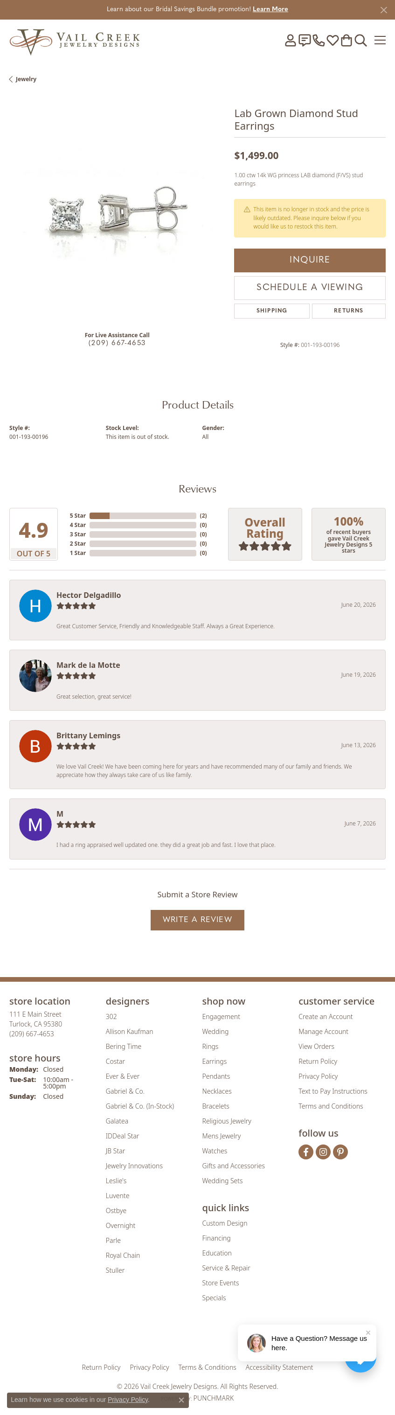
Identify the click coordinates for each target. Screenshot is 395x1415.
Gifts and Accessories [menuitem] (233, 1165)
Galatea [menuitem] (117, 1121)
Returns (348, 311)
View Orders (316, 1046)
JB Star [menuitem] (115, 1150)
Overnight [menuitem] (121, 1225)
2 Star (78, 544)
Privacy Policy (318, 1076)
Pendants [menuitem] (216, 1076)
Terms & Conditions (207, 1367)
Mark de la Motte (88, 665)
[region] (117, 215)
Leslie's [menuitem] (116, 1180)
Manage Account (323, 1031)
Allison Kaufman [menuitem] (129, 1031)
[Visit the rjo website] (199, 1338)
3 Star (78, 534)
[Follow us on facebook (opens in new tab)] (305, 1151)
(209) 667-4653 (117, 343)
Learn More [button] (270, 9)
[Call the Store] (31, 1033)
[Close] (383, 10)
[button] (290, 40)
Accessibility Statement (279, 1367)
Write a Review (197, 920)
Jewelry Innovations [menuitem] (134, 1165)
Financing (216, 1238)
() (203, 516)
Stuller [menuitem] (115, 1270)
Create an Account (325, 1016)
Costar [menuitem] (115, 1061)
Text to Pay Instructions (332, 1091)
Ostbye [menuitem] (116, 1210)
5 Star (78, 516)
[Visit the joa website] (174, 1338)
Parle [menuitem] (113, 1240)
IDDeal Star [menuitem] (122, 1135)
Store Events (220, 1282)
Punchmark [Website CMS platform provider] (213, 1398)
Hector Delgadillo (88, 595)
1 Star (78, 553)
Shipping (272, 311)
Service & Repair (226, 1267)
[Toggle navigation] (380, 40)
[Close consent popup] (181, 1400)
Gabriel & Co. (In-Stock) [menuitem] (140, 1106)
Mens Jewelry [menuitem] (221, 1135)
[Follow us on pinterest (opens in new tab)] (340, 1151)
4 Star (78, 525)
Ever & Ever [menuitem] (122, 1076)
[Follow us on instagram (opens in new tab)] (323, 1151)
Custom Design (225, 1223)
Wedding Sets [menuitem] (222, 1180)
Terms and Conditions (330, 1106)
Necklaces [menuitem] (217, 1091)
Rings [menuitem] (210, 1046)
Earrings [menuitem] (214, 1061)
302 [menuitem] (111, 1016)
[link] (304, 40)
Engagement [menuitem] (221, 1016)
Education (217, 1253)
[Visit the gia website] (146, 1338)
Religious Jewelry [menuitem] (226, 1121)
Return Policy (317, 1061)
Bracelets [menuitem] (215, 1106)
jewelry (26, 79)
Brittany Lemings (88, 735)
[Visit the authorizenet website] (224, 1338)
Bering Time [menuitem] (124, 1046)
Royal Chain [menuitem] (123, 1255)
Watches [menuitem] (215, 1150)
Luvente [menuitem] (118, 1195)
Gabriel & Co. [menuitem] (125, 1091)
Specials (214, 1297)
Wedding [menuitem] (215, 1031)
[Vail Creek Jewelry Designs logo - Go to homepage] (75, 40)
